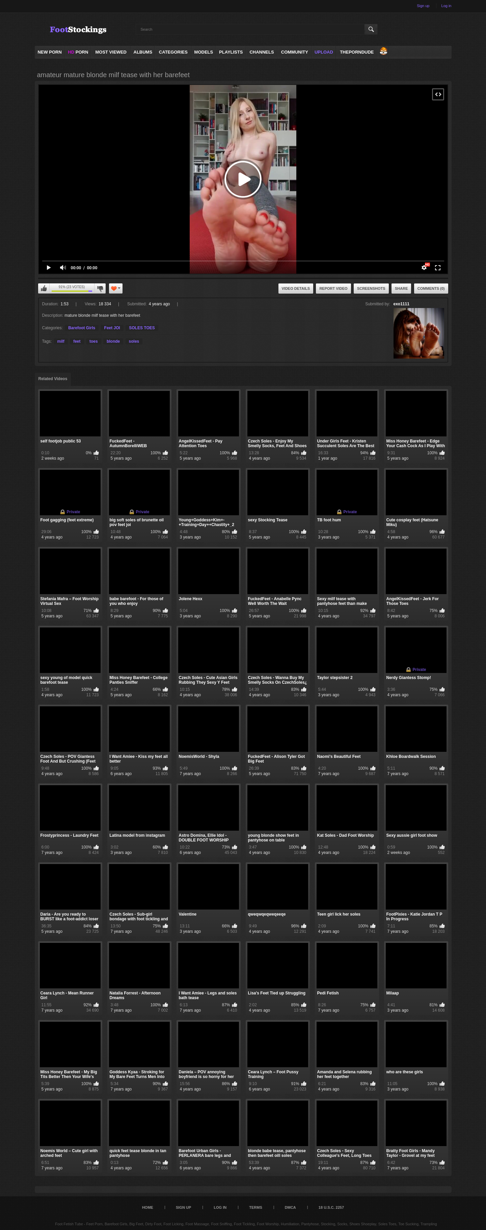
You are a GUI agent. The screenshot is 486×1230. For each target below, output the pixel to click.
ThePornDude (357, 52)
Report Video (333, 288)
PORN (78, 52)
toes (93, 341)
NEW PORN (49, 52)
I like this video (44, 288)
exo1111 (401, 304)
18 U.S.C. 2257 (331, 1207)
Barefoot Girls (81, 328)
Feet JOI (112, 328)
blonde (113, 341)
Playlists (231, 52)
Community (294, 52)
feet (76, 341)
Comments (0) (431, 288)
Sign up (423, 6)
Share (401, 288)
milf (60, 341)
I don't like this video (100, 288)
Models (203, 52)
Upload (324, 52)
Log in (446, 6)
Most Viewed (110, 52)
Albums (143, 52)
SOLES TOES (142, 328)
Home (147, 1207)
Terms (255, 1207)
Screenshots (371, 288)
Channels (261, 52)
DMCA (290, 1207)
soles (134, 341)
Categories (173, 52)
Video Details (296, 288)
